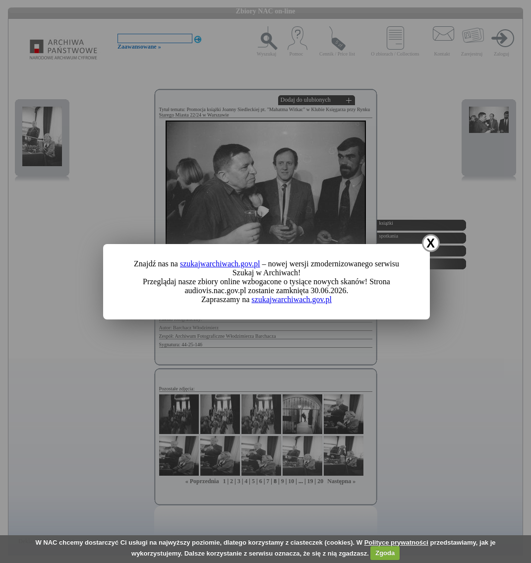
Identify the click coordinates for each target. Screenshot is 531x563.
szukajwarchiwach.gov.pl (220, 263)
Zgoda (385, 553)
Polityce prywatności (396, 542)
